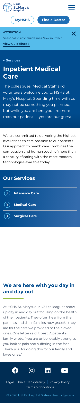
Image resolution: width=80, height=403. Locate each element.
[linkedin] (48, 372)
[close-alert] (73, 33)
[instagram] (32, 372)
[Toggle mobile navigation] (71, 8)
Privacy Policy (60, 382)
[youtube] (64, 372)
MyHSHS (22, 20)
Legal (10, 382)
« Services (11, 60)
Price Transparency (31, 382)
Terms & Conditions (40, 387)
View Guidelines (15, 44)
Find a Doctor (53, 20)
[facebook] (15, 372)
